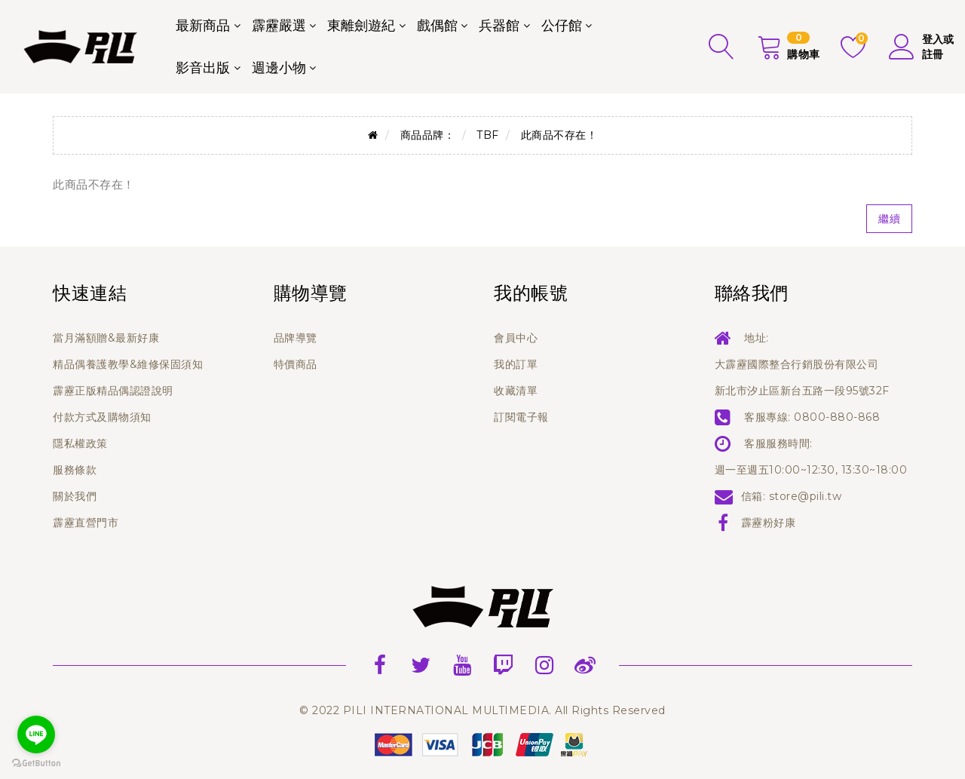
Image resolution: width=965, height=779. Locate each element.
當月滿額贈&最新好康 (106, 338)
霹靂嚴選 (279, 25)
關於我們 (74, 496)
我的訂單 (516, 364)
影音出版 (203, 68)
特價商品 (295, 364)
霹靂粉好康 (768, 522)
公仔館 (561, 25)
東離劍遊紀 (361, 25)
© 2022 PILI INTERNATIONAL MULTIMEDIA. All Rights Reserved (482, 710)
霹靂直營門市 (85, 522)
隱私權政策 (80, 443)
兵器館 (499, 25)
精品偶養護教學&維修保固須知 (128, 364)
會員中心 (516, 338)
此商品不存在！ (559, 135)
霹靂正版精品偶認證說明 (113, 390)
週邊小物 (279, 68)
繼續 (889, 218)
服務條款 (74, 470)
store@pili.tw (805, 496)
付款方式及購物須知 (102, 417)
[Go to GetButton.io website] (36, 763)
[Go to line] (36, 734)
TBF (487, 135)
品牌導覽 (295, 338)
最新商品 (203, 25)
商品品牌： (427, 135)
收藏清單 (516, 390)
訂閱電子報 (521, 417)
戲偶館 (437, 25)
